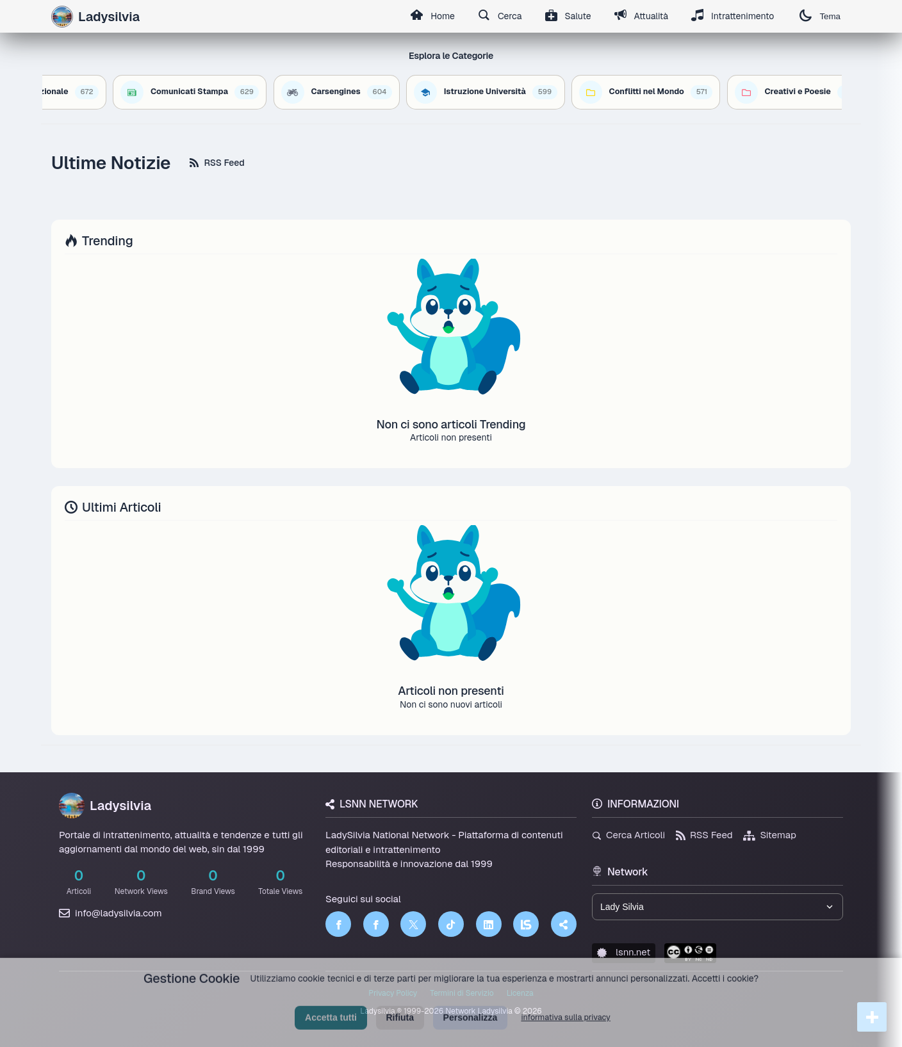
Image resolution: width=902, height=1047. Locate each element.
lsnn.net (623, 952)
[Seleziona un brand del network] (717, 906)
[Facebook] (338, 924)
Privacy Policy (392, 993)
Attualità (641, 16)
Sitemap (769, 835)
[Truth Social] (564, 924)
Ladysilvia (105, 805)
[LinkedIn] (489, 924)
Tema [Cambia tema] (820, 16)
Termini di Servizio (461, 993)
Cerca (500, 16)
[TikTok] (451, 924)
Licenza (520, 993)
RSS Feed (217, 162)
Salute (568, 16)
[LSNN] (526, 924)
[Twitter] (413, 924)
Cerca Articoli (628, 835)
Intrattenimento (733, 16)
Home (432, 16)
